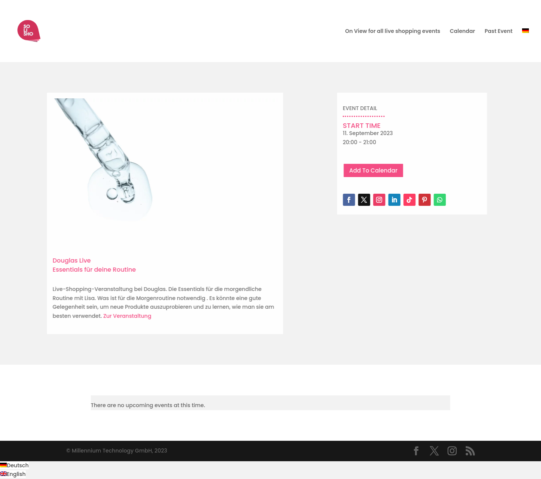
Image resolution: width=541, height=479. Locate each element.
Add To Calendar (392, 170)
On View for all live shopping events (392, 31)
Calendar (462, 31)
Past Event (499, 31)
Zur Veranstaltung (96, 316)
